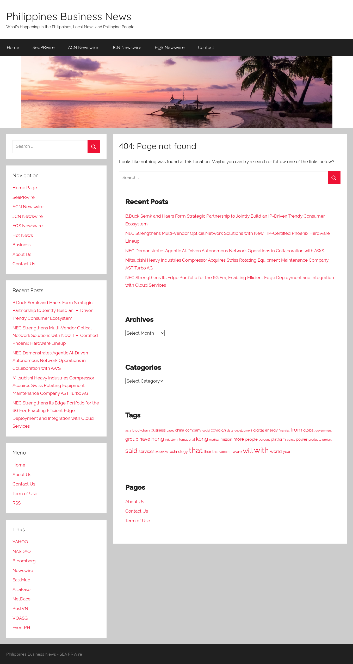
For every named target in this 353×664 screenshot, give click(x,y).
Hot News (23, 235)
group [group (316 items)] (131, 439)
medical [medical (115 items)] (214, 439)
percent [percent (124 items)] (264, 439)
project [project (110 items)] (327, 439)
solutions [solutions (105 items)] (162, 451)
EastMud (21, 579)
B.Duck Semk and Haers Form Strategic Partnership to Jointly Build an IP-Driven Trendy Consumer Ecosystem (53, 310)
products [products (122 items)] (314, 439)
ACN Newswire (83, 47)
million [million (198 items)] (226, 439)
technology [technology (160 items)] (178, 452)
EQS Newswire (170, 47)
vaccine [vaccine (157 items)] (225, 452)
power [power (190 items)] (301, 439)
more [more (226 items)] (238, 439)
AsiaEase (21, 589)
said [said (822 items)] (131, 450)
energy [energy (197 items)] (271, 430)
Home (13, 47)
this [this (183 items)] (215, 452)
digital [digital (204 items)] (258, 430)
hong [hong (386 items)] (157, 439)
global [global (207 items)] (308, 430)
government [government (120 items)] (323, 430)
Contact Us (136, 511)
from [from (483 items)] (296, 429)
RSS (17, 503)
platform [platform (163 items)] (278, 439)
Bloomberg (24, 560)
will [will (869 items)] (248, 450)
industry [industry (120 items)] (170, 439)
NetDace (21, 598)
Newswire (23, 570)
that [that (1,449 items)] (196, 450)
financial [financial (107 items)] (284, 430)
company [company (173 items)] (193, 430)
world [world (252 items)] (276, 451)
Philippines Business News (68, 16)
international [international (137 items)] (186, 439)
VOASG (20, 618)
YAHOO (20, 541)
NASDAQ (22, 551)
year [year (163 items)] (286, 452)
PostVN (20, 608)
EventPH (21, 627)
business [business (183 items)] (158, 430)
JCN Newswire (126, 47)
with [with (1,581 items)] (261, 450)
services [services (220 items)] (146, 451)
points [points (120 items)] (291, 439)
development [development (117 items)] (243, 430)
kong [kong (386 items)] (202, 439)
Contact (206, 47)
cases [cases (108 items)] (170, 430)
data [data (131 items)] (230, 430)
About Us (134, 501)
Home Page (25, 187)
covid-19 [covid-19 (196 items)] (218, 430)
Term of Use (137, 520)
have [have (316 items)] (144, 439)
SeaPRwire (44, 47)
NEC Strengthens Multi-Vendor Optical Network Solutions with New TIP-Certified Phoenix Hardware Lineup (55, 335)
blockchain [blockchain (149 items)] (141, 430)
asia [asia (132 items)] (128, 430)
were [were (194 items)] (237, 451)
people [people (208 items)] (251, 439)
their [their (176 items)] (207, 452)
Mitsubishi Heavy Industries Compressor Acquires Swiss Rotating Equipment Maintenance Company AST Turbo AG (53, 385)
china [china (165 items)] (179, 430)
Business (21, 244)
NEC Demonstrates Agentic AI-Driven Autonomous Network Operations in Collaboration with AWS (224, 250)
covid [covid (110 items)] (206, 430)
